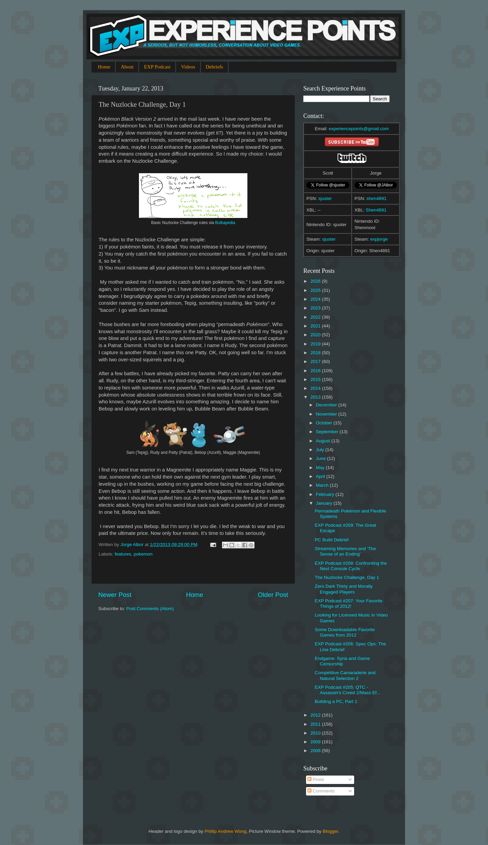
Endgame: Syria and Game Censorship (342, 661)
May (321, 467)
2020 (316, 334)
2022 (316, 317)
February (326, 494)
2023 (316, 307)
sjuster (325, 198)
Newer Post (114, 594)
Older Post (273, 594)
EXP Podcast (157, 66)
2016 (316, 370)
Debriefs (214, 66)
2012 (316, 715)
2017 (316, 361)
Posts (315, 779)
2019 (316, 343)
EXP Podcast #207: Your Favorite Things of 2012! (349, 603)
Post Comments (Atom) (150, 608)
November (327, 414)
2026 (316, 281)
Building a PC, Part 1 (336, 701)
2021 (316, 325)
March (323, 485)
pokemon (143, 554)
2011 (316, 724)
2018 (316, 352)
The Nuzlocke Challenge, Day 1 (347, 577)
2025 (316, 290)
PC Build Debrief (332, 539)
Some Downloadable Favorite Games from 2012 (345, 632)
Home (104, 66)
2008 (316, 750)
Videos (188, 66)
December (327, 404)
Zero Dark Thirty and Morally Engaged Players (344, 589)
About (127, 66)
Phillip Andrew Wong (225, 831)
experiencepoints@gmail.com (359, 128)
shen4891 (376, 198)
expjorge (379, 239)
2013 (316, 397)
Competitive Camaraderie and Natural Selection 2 (345, 675)
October (324, 422)
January (324, 503)
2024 (316, 299)
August (323, 440)
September (328, 431)
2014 (316, 388)
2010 (316, 733)
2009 (316, 741)
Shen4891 (376, 210)
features (123, 554)
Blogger (330, 831)
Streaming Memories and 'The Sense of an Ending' (345, 551)
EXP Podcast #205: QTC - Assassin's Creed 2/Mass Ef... (348, 690)
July (320, 449)
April (321, 476)
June (321, 458)
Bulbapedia (225, 222)
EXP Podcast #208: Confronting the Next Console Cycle (351, 566)
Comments (321, 790)
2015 (316, 379)
